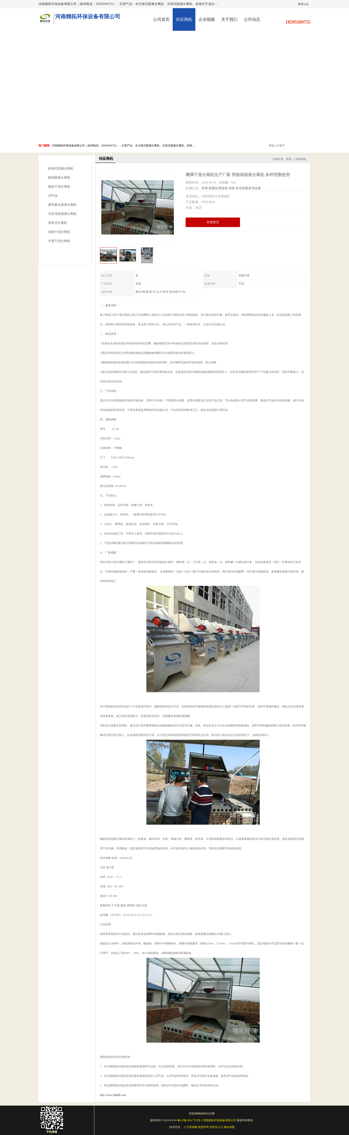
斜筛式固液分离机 (60, 168)
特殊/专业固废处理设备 (244, 188)
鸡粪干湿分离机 (59, 232)
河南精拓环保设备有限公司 (219, 1120)
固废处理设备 (218, 188)
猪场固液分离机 (59, 177)
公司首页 (161, 19)
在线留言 (212, 222)
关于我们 (229, 19)
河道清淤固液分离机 (62, 214)
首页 (288, 159)
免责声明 (203, 1127)
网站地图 (229, 1127)
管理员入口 (216, 1127)
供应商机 (184, 19)
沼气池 (53, 195)
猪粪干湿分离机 (59, 186)
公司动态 (252, 19)
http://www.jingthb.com (113, 1095)
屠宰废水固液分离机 (62, 204)
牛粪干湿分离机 (59, 241)
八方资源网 (190, 1127)
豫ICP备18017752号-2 (190, 1120)
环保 (204, 188)
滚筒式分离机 (57, 223)
